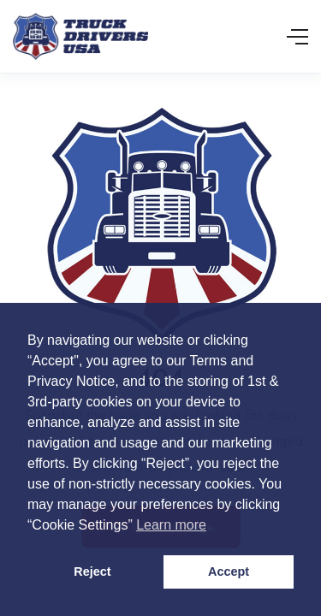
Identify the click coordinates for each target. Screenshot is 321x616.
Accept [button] (228, 571)
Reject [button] (92, 571)
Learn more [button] (171, 525)
